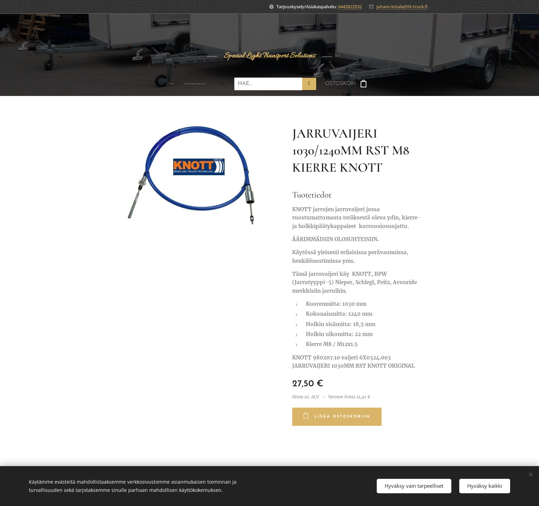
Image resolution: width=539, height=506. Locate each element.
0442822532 (350, 6)
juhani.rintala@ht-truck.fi (402, 6)
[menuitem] (136, 84)
